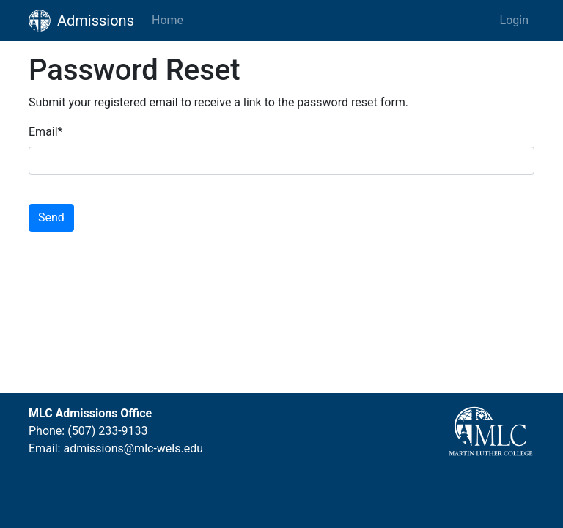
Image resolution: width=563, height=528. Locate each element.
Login (514, 20)
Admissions (81, 20)
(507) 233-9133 (107, 431)
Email (46, 132)
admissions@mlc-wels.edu (133, 448)
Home (167, 20)
